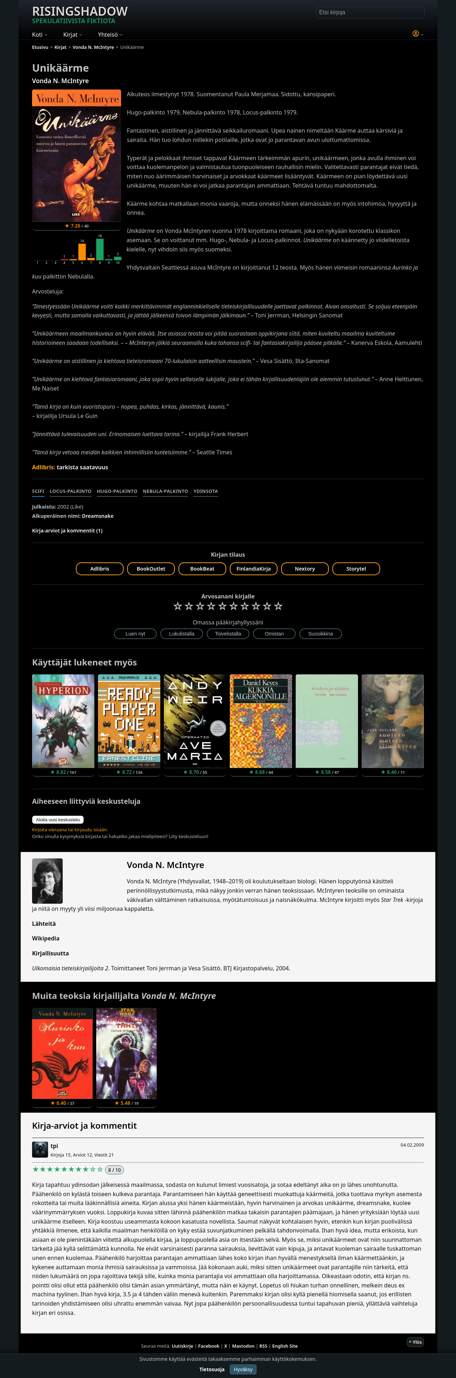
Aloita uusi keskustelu (58, 819)
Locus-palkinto (71, 491)
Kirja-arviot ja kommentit (84, 1125)
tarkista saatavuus (82, 467)
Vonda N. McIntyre (60, 80)
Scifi (38, 491)
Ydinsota (205, 491)
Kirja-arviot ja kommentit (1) (67, 530)
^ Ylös (415, 1342)
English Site (285, 1346)
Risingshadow (80, 14)
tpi (54, 1146)
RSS (263, 1346)
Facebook (208, 1346)
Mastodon (243, 1346)
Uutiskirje (182, 1346)
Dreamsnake (98, 515)
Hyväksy (243, 1369)
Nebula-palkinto (165, 491)
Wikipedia (45, 938)
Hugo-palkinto (117, 491)
